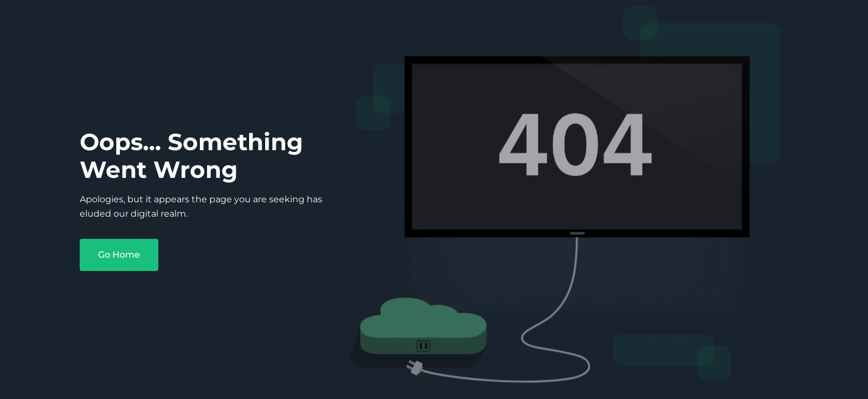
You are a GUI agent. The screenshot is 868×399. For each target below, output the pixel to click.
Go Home (119, 254)
